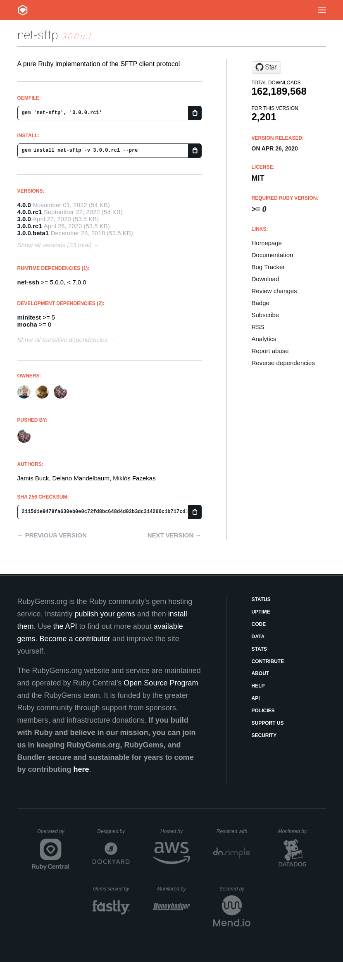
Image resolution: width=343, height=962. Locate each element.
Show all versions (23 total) (54, 244)
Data (258, 637)
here (81, 769)
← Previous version (52, 535)
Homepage (267, 242)
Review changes (274, 290)
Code (259, 624)
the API (65, 626)
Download (265, 278)
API (256, 698)
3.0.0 (24, 218)
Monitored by (294, 831)
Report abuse (270, 350)
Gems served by (111, 889)
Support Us (268, 723)
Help (258, 686)
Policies (263, 711)
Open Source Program (161, 683)
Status (261, 599)
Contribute (268, 661)
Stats (259, 649)
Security (264, 735)
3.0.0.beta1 (33, 232)
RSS (258, 326)
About (260, 673)
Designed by (113, 831)
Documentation (272, 254)
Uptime (261, 612)
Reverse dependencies (283, 362)
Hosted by (175, 831)
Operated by (53, 834)
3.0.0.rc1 (29, 225)
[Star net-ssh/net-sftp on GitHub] (266, 67)
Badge (260, 302)
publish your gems (105, 614)
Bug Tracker (268, 266)
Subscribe (265, 314)
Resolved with (233, 831)
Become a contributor (75, 639)
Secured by (234, 889)
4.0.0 (24, 204)
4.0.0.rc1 (29, 211)
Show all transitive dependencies (62, 339)
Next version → (175, 535)
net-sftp (37, 35)
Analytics (264, 338)
